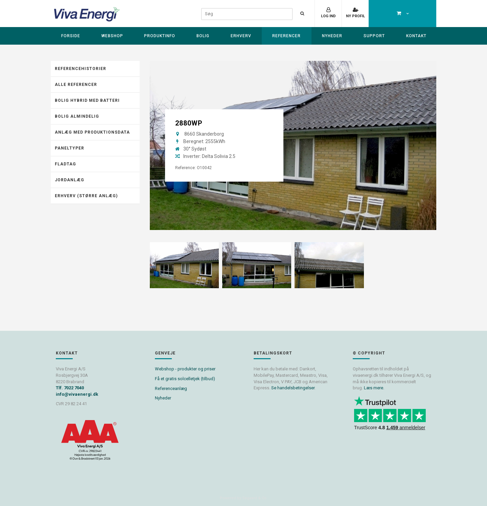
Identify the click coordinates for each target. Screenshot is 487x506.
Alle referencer (76, 84)
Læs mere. (374, 387)
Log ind (328, 16)
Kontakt (416, 35)
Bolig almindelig (77, 116)
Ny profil (355, 16)
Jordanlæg (69, 180)
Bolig (202, 35)
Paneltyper (69, 148)
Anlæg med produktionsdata (92, 132)
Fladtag (65, 164)
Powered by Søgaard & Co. (244, 498)
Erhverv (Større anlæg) (86, 195)
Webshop (112, 35)
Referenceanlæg (171, 388)
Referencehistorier (80, 68)
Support (374, 35)
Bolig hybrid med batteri (87, 100)
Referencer (286, 35)
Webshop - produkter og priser (185, 368)
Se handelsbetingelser (293, 387)
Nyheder (332, 35)
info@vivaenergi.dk (77, 394)
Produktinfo (159, 35)
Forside (70, 35)
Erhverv (241, 35)
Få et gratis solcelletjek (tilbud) (185, 378)
